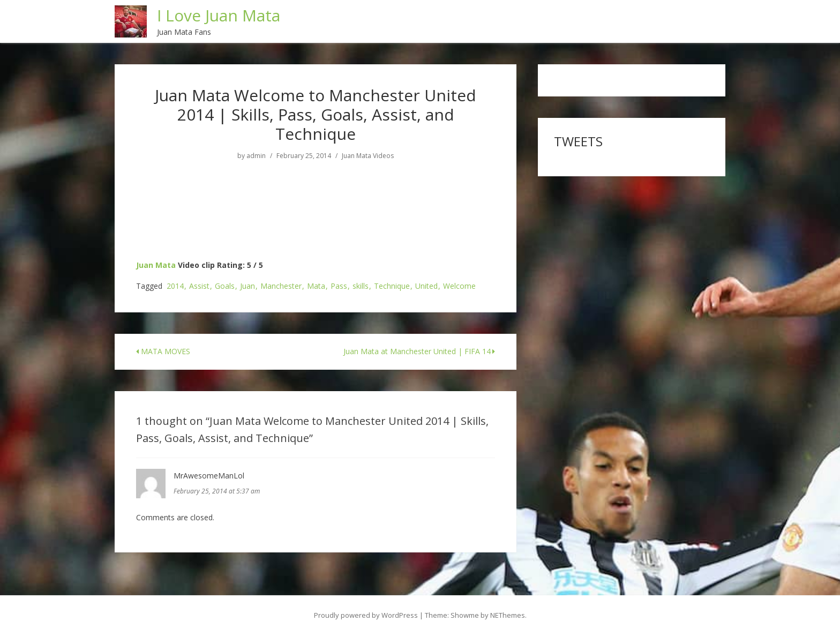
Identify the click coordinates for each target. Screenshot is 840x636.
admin (256, 156)
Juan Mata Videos (368, 156)
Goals (225, 286)
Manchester (281, 286)
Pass (339, 286)
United (426, 286)
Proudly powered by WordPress (366, 615)
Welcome (459, 286)
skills (360, 286)
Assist (199, 286)
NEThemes (507, 615)
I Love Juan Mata (218, 15)
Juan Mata (156, 265)
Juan (247, 286)
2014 (175, 286)
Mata (316, 286)
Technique (392, 286)
